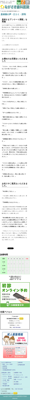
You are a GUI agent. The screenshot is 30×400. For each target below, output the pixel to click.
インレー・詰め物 (7, 378)
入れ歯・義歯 (6, 380)
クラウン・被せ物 (7, 376)
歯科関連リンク (18, 384)
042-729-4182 (16, 327)
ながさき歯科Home (6, 362)
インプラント (6, 382)
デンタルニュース (18, 375)
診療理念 (5, 366)
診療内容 (20, 362)
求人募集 (16, 381)
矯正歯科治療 (6, 385)
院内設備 (5, 368)
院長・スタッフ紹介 (8, 364)
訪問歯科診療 (21, 364)
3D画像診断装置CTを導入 (9, 370)
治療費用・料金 (18, 372)
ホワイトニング (6, 374)
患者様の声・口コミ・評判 (20, 377)
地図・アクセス (18, 379)
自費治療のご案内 (5, 372)
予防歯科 (5, 383)
